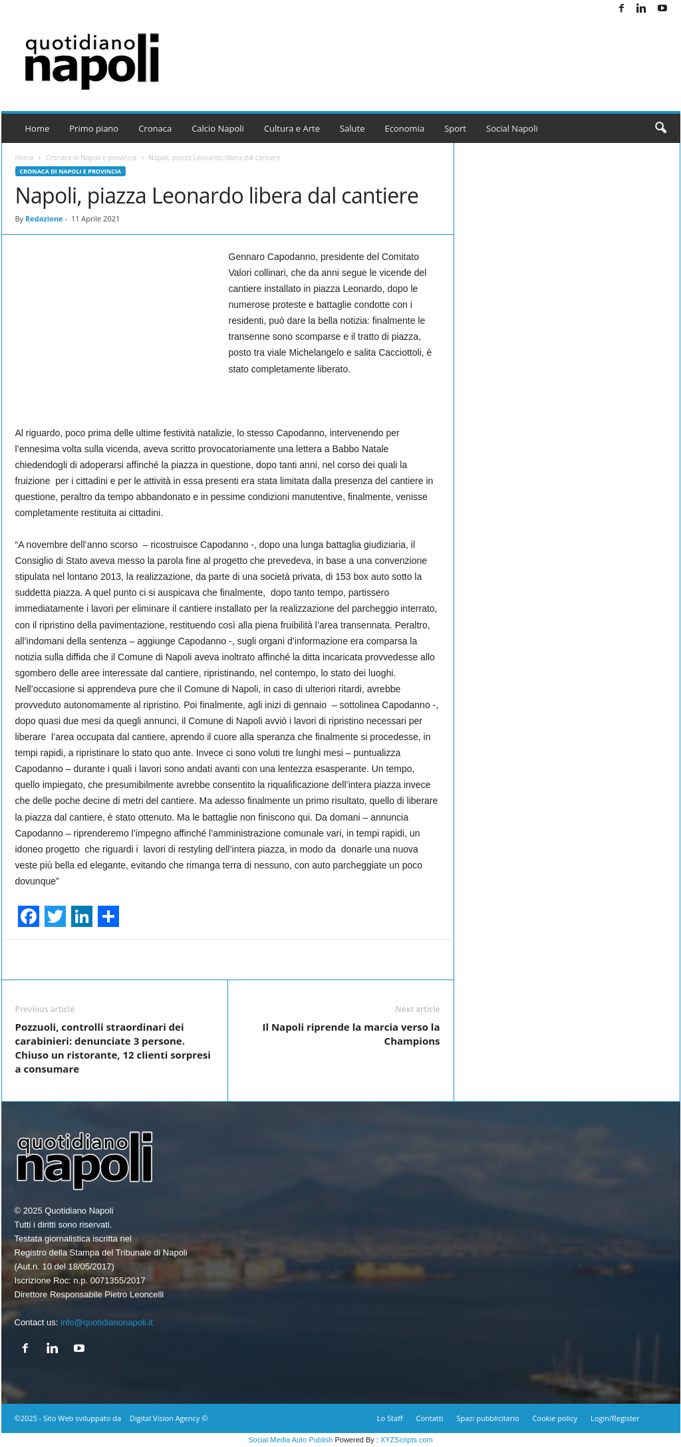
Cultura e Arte (292, 128)
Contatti (430, 1418)
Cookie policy (555, 1418)
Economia (405, 128)
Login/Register (615, 1418)
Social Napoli (512, 128)
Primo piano (93, 128)
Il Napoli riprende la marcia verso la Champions (351, 1033)
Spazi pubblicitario (487, 1418)
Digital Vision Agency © (168, 1418)
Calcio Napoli (218, 128)
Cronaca (155, 128)
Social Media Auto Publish (290, 1440)
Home (37, 128)
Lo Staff (390, 1418)
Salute (352, 128)
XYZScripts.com (406, 1440)
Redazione (44, 218)
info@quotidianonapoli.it (107, 1322)
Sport (455, 128)
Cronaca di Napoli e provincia (91, 157)
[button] (660, 128)
